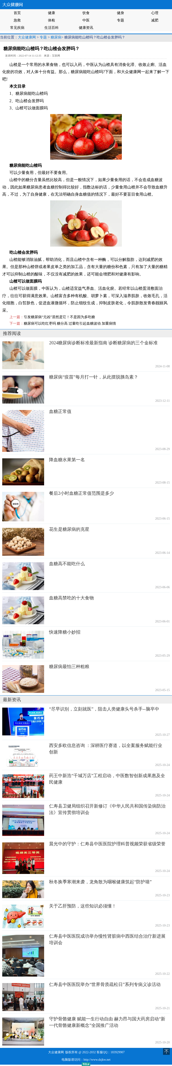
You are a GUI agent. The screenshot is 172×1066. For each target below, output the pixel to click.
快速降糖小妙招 (64, 632)
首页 (17, 13)
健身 (120, 13)
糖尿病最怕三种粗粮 (69, 666)
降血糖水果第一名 (67, 459)
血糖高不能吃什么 (67, 563)
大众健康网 (27, 37)
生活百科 (51, 28)
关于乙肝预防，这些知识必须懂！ (82, 905)
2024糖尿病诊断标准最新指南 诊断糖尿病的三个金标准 (103, 342)
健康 (51, 13)
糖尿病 (56, 37)
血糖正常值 (60, 411)
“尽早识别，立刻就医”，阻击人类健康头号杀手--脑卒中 (104, 708)
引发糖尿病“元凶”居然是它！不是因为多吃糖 (59, 317)
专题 (120, 20)
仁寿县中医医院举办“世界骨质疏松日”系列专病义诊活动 (105, 984)
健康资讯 (86, 28)
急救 (17, 20)
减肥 (154, 20)
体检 (51, 20)
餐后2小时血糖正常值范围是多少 (81, 493)
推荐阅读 (12, 333)
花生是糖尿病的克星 (69, 529)
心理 (154, 13)
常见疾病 (17, 28)
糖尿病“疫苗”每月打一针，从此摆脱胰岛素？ (93, 376)
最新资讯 (12, 699)
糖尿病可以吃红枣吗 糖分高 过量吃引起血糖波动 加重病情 (70, 323)
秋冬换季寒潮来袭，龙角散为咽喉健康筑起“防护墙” (100, 881)
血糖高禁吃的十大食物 (71, 597)
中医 (86, 20)
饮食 (86, 13)
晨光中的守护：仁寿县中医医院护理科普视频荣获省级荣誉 (107, 843)
